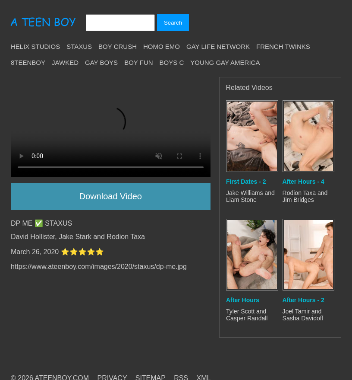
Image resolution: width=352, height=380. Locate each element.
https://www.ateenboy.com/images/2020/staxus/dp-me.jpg (99, 266)
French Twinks (283, 46)
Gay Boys (101, 62)
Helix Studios (35, 46)
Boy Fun (138, 62)
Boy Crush (117, 46)
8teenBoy (28, 62)
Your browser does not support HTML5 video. (111, 127)
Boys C (172, 62)
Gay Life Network (218, 46)
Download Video (110, 196)
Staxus (79, 46)
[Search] (120, 22)
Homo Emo (161, 46)
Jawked (65, 62)
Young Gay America (225, 62)
